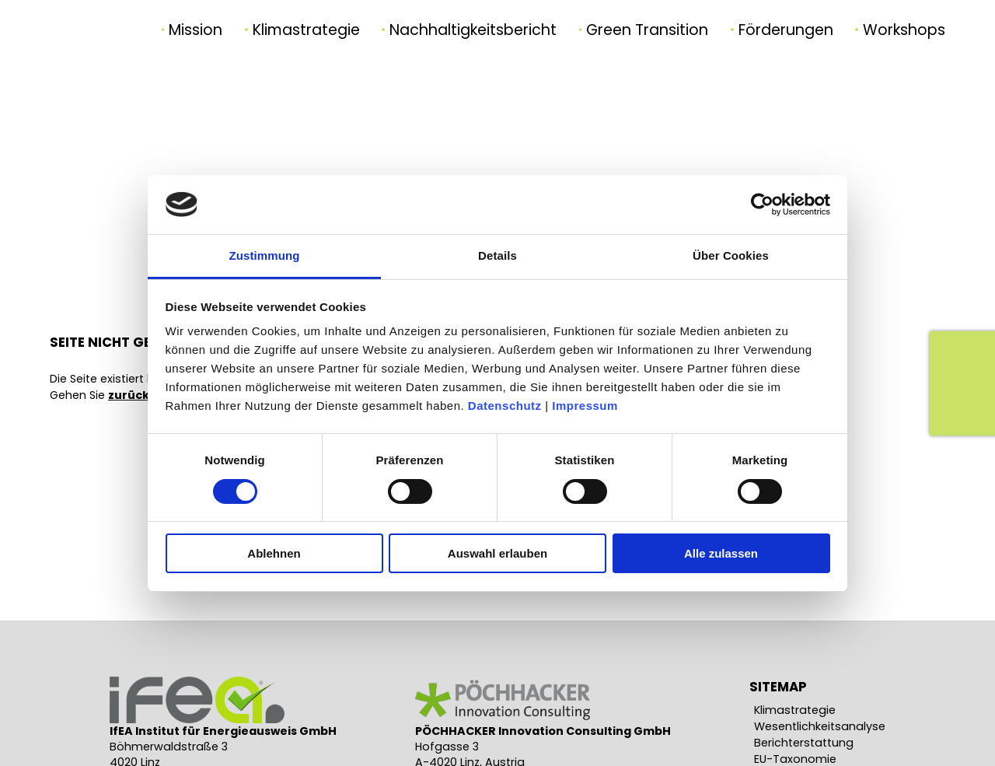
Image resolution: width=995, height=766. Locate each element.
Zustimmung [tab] (264, 255)
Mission (195, 29)
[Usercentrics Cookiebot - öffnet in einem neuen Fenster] (762, 204)
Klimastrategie (306, 29)
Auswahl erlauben (497, 553)
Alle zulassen (721, 553)
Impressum (585, 405)
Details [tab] (497, 255)
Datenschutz (505, 405)
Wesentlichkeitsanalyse (819, 726)
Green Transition (647, 29)
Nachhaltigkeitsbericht (473, 29)
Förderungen (785, 29)
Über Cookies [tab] (731, 255)
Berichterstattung (804, 742)
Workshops (904, 29)
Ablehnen (273, 553)
